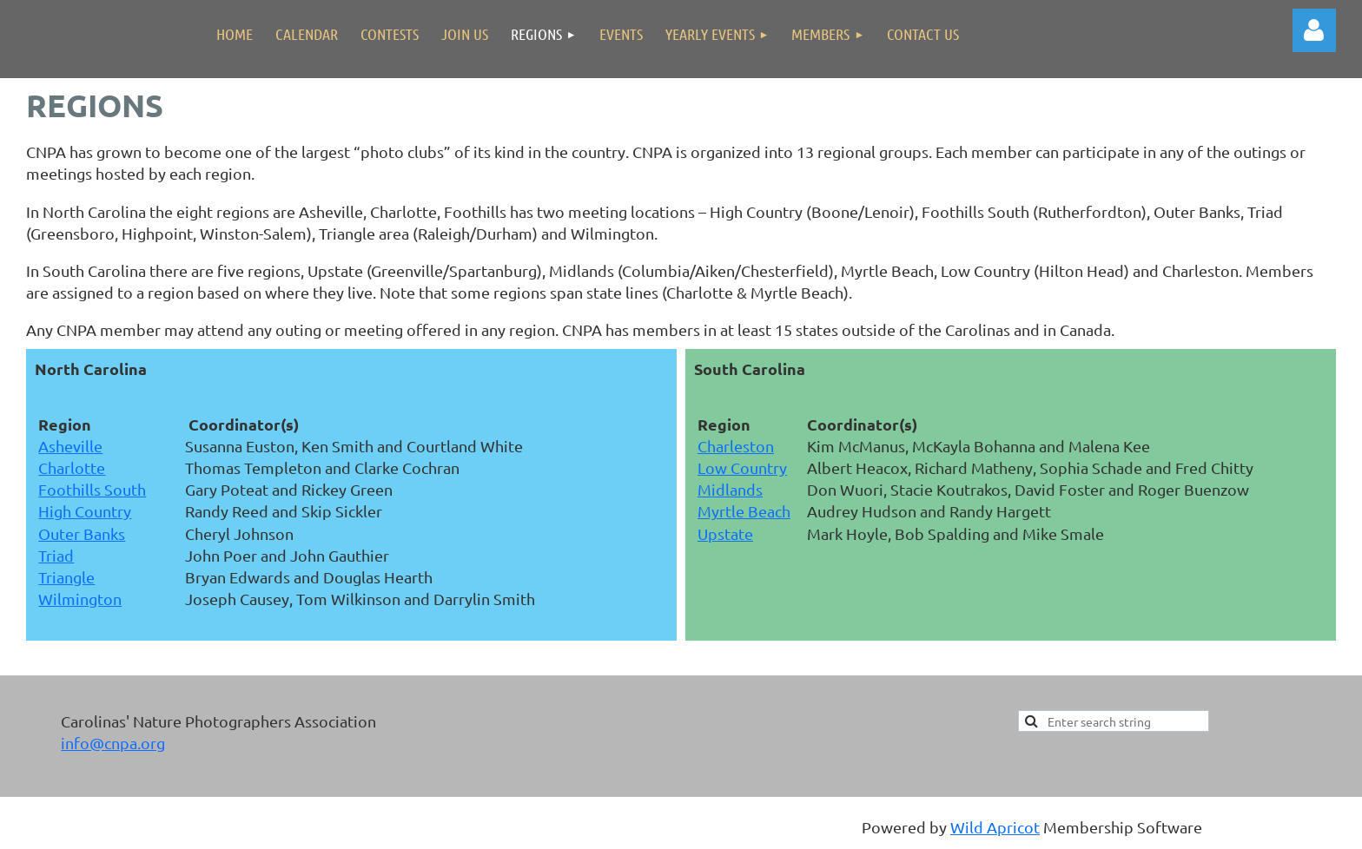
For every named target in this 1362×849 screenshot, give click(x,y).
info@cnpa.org (113, 743)
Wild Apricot (995, 827)
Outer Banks (81, 533)
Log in (1314, 30)
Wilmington (80, 598)
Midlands (730, 489)
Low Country (742, 467)
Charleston (736, 446)
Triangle (66, 577)
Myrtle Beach (744, 511)
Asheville (70, 446)
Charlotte (71, 467)
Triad (56, 555)
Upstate (725, 533)
